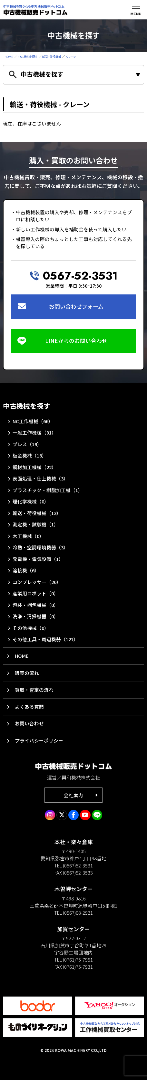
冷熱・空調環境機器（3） (40, 547)
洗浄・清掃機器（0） (36, 616)
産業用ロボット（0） (36, 593)
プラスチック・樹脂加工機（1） (48, 490)
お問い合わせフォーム (76, 306)
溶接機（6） (26, 570)
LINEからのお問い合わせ (76, 341)
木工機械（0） (28, 536)
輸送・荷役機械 (51, 56)
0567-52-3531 (80, 276)
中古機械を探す (27, 56)
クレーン (71, 56)
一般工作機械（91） (34, 432)
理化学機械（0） (31, 501)
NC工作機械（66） (33, 421)
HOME (9, 56)
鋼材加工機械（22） (34, 467)
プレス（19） (27, 444)
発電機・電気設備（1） (38, 559)
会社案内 (73, 795)
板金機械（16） (30, 455)
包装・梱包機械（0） (36, 604)
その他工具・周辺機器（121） (45, 639)
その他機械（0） (31, 627)
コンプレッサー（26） (37, 582)
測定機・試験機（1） (36, 524)
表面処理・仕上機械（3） (40, 478)
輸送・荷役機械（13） (37, 513)
